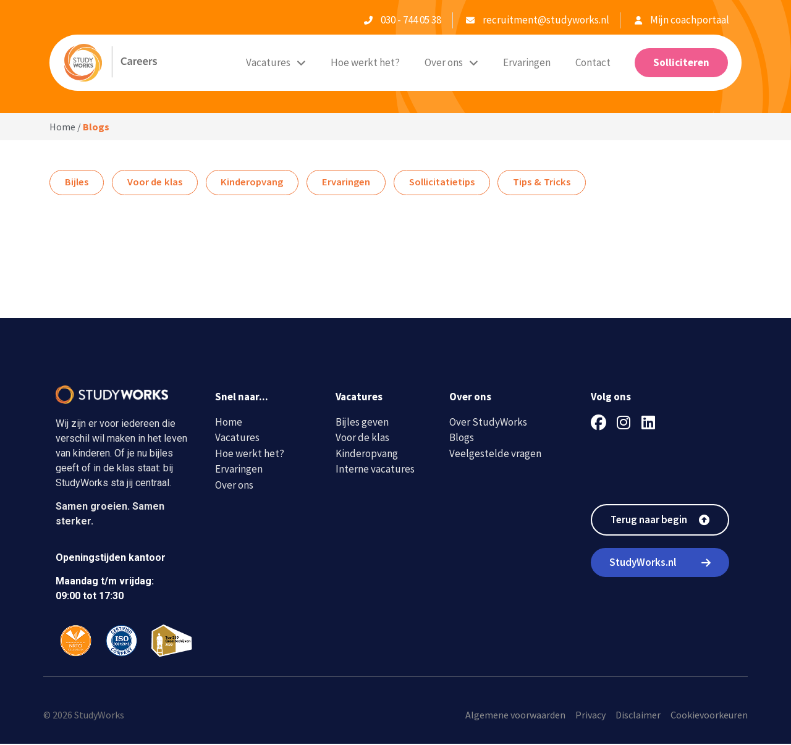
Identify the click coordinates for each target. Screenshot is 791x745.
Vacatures (276, 62)
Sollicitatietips (457, 183)
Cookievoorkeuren (709, 716)
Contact (593, 62)
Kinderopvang (260, 183)
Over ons (451, 62)
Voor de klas (159, 183)
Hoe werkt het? (365, 62)
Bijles (78, 183)
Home (62, 126)
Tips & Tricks (562, 183)
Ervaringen (527, 62)
